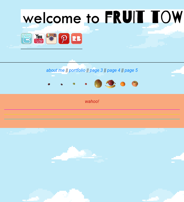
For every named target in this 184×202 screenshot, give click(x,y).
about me (55, 70)
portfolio (77, 70)
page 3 (96, 70)
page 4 (113, 70)
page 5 (131, 70)
